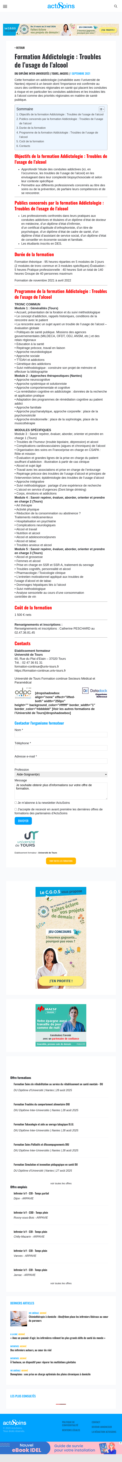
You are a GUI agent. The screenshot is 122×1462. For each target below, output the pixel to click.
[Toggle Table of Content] (100, 109)
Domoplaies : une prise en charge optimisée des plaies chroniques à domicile (50, 1374)
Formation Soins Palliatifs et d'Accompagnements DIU (41, 1144)
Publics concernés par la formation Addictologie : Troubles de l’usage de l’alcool (61, 121)
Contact (96, 1422)
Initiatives (14, 1346)
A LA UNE (13, 1334)
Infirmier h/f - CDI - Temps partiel (31, 1193)
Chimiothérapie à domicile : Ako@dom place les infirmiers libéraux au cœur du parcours (68, 1319)
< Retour (20, 48)
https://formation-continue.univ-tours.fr (40, 670)
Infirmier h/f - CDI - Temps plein (30, 1232)
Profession (22, 769)
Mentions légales (71, 1430)
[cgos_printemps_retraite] (61, 34)
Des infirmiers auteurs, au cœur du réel (30, 1350)
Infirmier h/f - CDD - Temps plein (31, 1212)
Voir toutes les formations (61, 860)
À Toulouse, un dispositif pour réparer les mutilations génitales (43, 1362)
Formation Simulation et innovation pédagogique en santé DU (46, 1164)
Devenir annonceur (102, 1426)
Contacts (24, 145)
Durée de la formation (32, 127)
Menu (5, 6)
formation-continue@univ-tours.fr (37, 666)
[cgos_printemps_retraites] (61, 987)
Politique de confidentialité (70, 1424)
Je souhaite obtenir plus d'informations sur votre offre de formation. (61, 791)
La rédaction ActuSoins (104, 1431)
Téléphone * (23, 743)
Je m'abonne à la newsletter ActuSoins (44, 802)
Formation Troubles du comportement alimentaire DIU (42, 1104)
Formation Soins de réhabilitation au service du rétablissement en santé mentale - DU (58, 1084)
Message (21, 780)
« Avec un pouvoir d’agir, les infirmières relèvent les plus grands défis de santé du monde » (57, 1338)
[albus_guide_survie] (61, 1453)
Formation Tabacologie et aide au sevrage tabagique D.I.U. (44, 1124)
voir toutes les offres (61, 1183)
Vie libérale (34, 1313)
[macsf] (61, 1045)
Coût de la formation (31, 141)
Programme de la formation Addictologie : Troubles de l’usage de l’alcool (58, 134)
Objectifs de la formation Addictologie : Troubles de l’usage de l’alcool (61, 114)
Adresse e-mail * (26, 756)
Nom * (19, 730)
